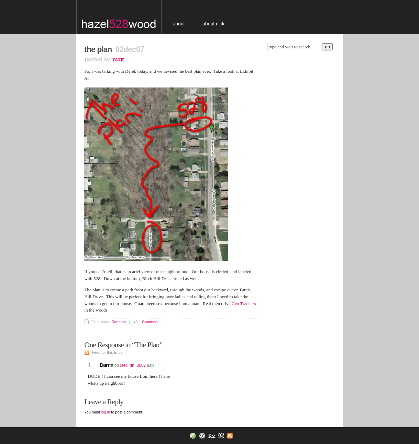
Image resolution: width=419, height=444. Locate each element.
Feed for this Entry (107, 352)
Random (118, 322)
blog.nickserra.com (124, 17)
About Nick (213, 23)
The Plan (98, 49)
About (179, 23)
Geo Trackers (244, 303)
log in (105, 412)
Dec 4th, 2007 (133, 365)
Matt (117, 59)
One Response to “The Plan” (124, 344)
